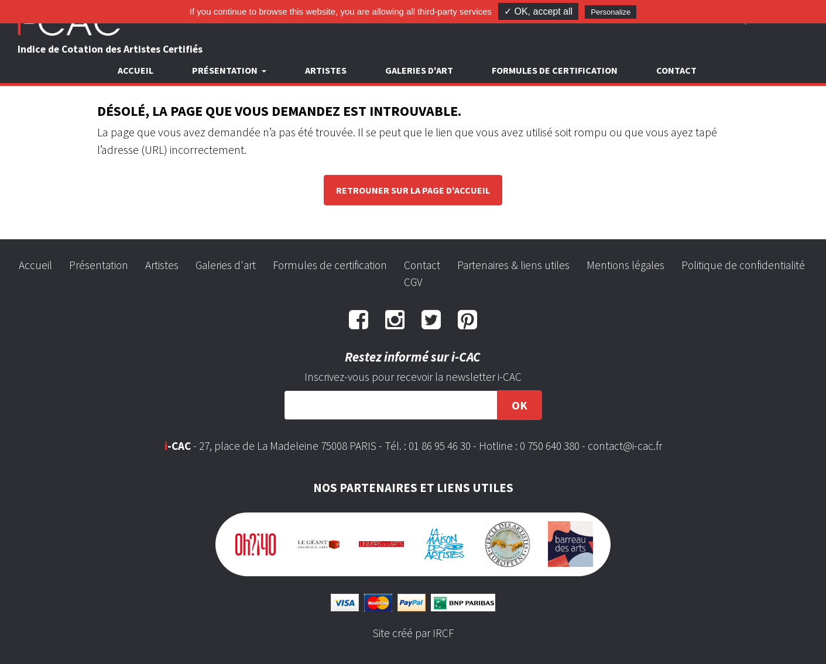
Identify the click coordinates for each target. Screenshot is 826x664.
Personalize (610, 12)
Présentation (98, 265)
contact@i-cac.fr (625, 446)
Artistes (326, 70)
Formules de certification (555, 70)
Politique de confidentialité (743, 265)
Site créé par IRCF (413, 633)
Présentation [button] (225, 70)
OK (519, 405)
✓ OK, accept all (538, 11)
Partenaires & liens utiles (513, 265)
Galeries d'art (419, 70)
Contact (676, 70)
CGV (413, 282)
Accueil (135, 70)
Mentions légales (625, 265)
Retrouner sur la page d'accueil (413, 190)
